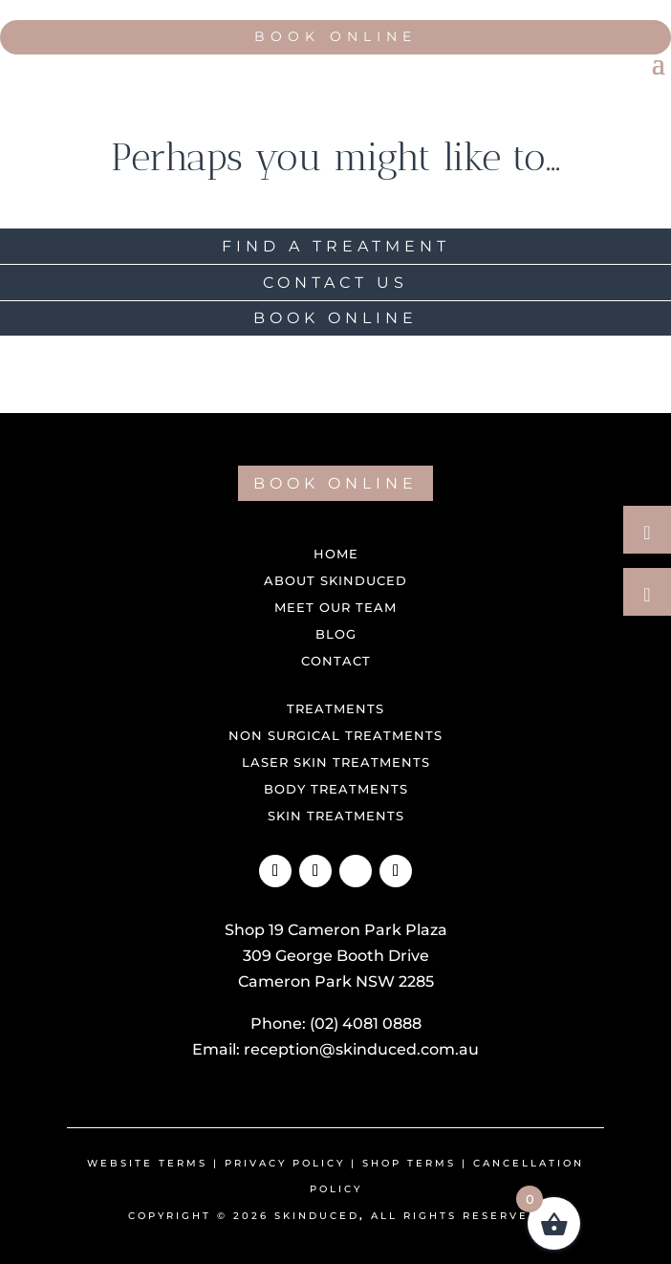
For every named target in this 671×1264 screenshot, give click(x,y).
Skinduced (316, 1216)
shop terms (409, 1163)
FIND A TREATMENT (336, 246)
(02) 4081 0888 (366, 1023)
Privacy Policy (285, 1163)
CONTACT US (335, 282)
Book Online (335, 36)
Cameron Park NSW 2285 (336, 981)
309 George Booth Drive (336, 956)
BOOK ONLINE (335, 318)
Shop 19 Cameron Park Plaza (336, 930)
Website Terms (147, 1163)
